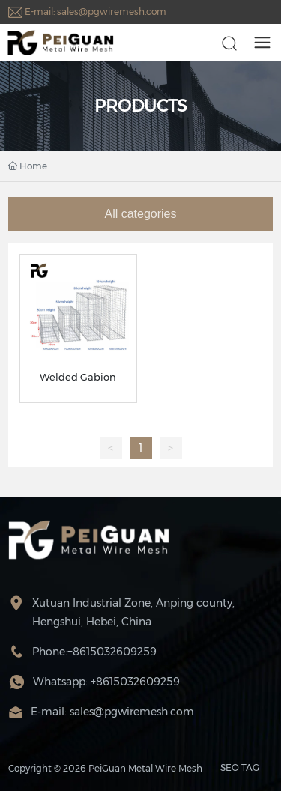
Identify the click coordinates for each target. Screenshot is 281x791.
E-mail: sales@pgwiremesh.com (95, 11)
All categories (140, 213)
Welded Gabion (78, 377)
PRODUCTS (140, 106)
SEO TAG (239, 767)
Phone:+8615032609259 (94, 651)
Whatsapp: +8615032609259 (106, 681)
